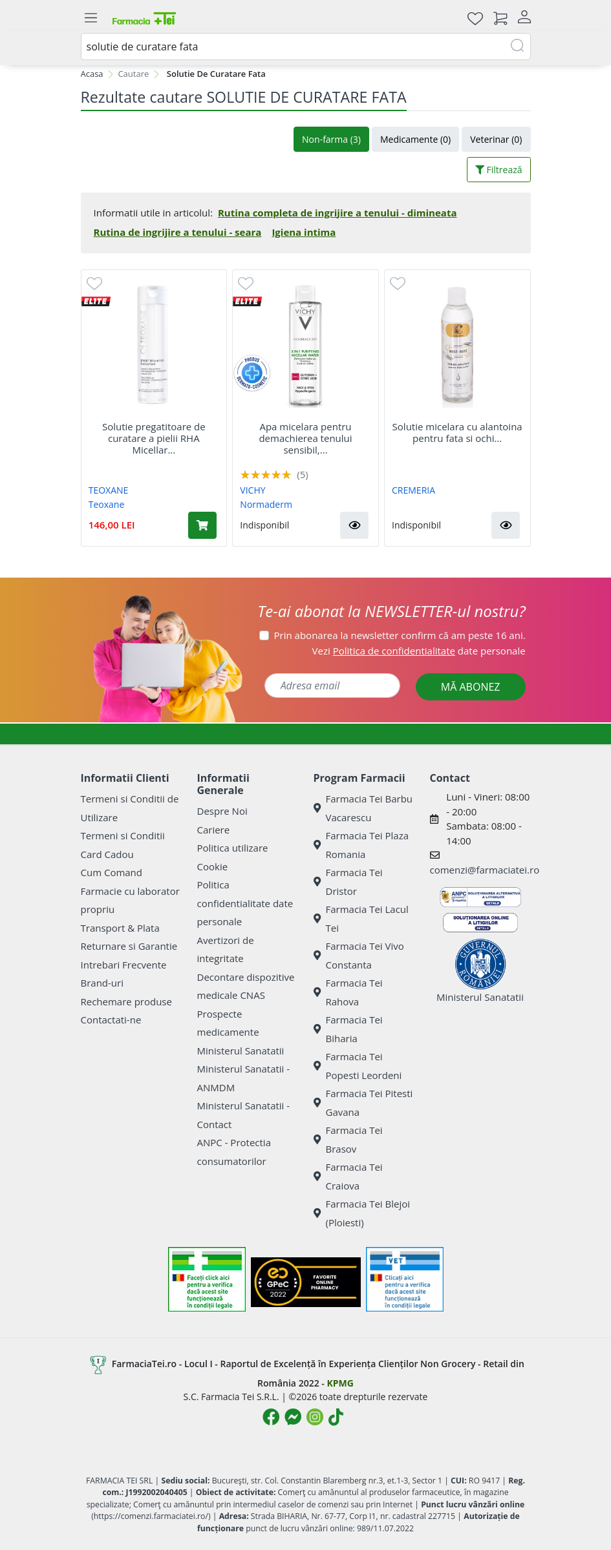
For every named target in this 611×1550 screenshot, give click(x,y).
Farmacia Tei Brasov (348, 1139)
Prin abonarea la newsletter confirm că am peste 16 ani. (400, 635)
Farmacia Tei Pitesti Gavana (363, 1102)
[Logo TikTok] (335, 1417)
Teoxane (107, 504)
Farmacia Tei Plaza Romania (361, 845)
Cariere (213, 829)
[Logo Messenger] (292, 1417)
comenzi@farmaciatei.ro (485, 869)
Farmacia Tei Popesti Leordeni (358, 1066)
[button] (354, 525)
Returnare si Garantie (129, 945)
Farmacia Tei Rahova (348, 992)
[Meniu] (91, 18)
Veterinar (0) (496, 139)
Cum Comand (112, 872)
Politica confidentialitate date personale (245, 903)
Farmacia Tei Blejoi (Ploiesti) (362, 1213)
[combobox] (306, 46)
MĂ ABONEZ (470, 687)
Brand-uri (102, 982)
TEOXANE (109, 490)
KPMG (340, 1383)
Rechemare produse (126, 1001)
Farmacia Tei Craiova (348, 1176)
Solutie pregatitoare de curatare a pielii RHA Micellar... (154, 438)
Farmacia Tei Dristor (348, 881)
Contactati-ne (111, 1019)
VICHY (252, 490)
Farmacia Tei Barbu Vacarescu (363, 808)
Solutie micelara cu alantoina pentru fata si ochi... (457, 432)
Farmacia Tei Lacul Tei (361, 918)
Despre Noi (222, 810)
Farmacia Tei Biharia (348, 1029)
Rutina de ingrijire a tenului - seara (178, 231)
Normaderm (266, 504)
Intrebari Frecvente (124, 964)
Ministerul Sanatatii (240, 1050)
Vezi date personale (419, 650)
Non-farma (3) (331, 139)
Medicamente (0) (415, 139)
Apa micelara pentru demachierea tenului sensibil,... (305, 438)
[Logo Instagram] (314, 1417)
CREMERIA (413, 490)
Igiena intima (304, 231)
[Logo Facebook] (271, 1417)
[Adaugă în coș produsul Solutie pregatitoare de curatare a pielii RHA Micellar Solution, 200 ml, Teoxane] (202, 525)
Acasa (92, 73)
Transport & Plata (120, 927)
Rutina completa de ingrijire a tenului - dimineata (337, 212)
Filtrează (498, 169)
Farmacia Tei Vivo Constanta (359, 955)
